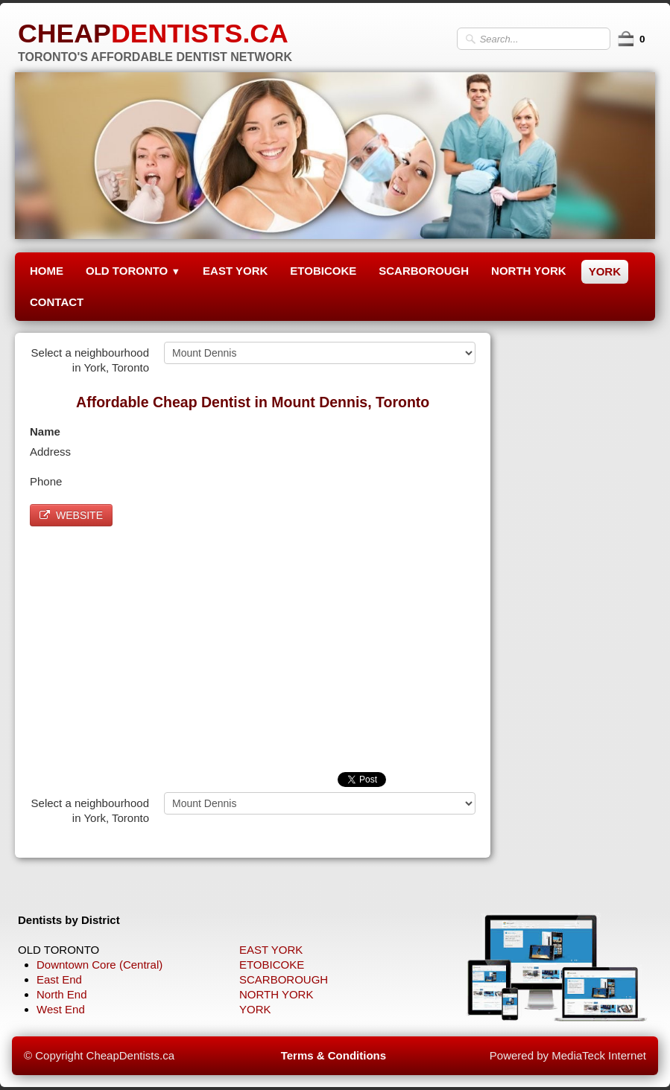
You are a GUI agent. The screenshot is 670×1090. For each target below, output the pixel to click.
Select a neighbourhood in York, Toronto (90, 360)
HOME (46, 270)
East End (59, 979)
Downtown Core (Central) (99, 964)
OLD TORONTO (133, 270)
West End (61, 1009)
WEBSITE (71, 515)
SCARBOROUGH (424, 270)
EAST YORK (235, 270)
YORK (605, 271)
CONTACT (56, 302)
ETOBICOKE (323, 270)
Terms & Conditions (333, 1055)
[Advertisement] (252, 645)
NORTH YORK (528, 270)
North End (62, 994)
